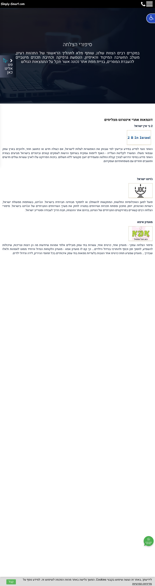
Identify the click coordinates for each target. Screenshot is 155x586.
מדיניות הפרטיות (142, 584)
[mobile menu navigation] (149, 5)
